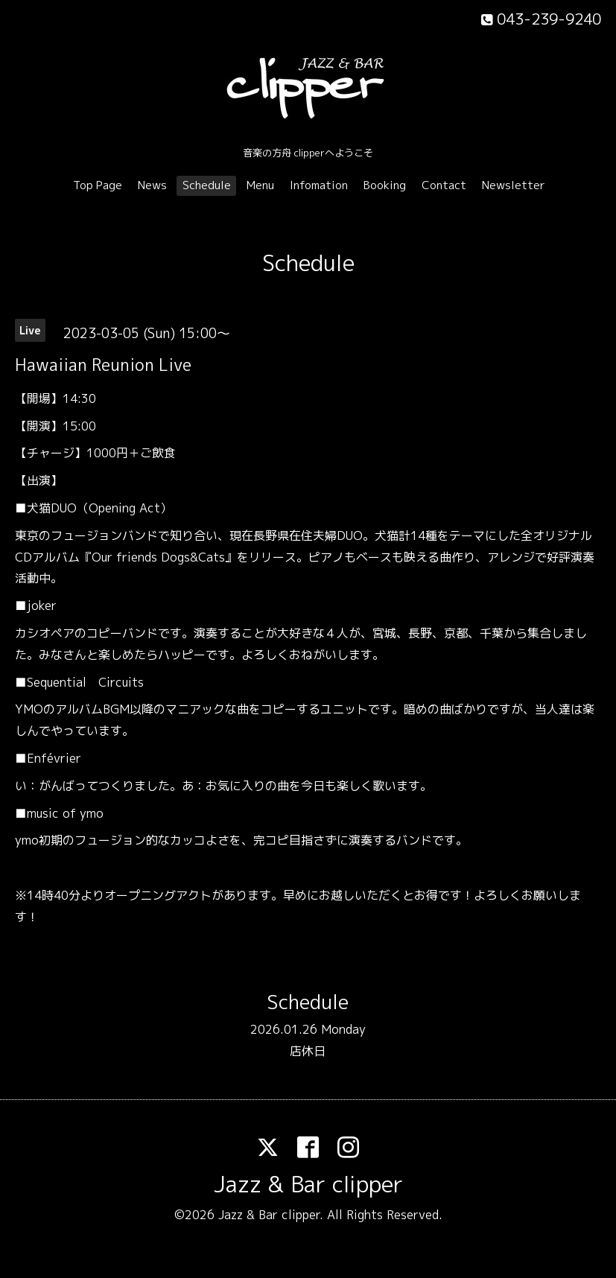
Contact (444, 185)
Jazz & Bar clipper (308, 1184)
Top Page (97, 185)
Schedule (206, 185)
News (152, 185)
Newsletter (513, 185)
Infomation (319, 185)
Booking (384, 185)
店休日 (308, 1051)
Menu (260, 185)
